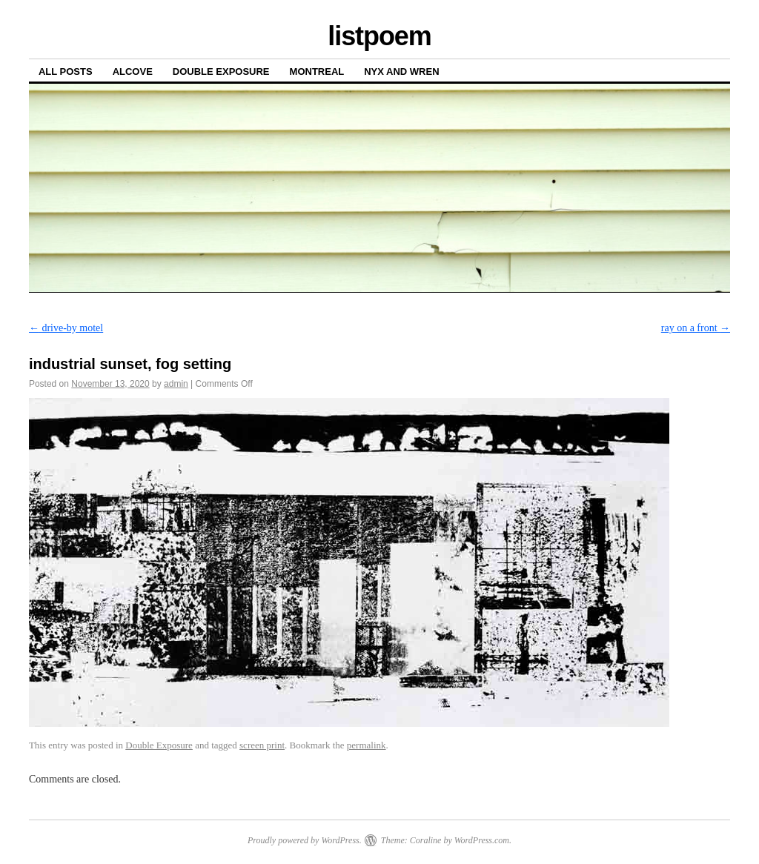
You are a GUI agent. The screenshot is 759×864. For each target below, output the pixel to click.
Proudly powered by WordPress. (305, 840)
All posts (66, 71)
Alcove (133, 71)
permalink (366, 745)
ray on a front (695, 327)
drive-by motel (66, 327)
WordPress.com (481, 840)
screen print (262, 745)
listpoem (379, 36)
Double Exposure (221, 71)
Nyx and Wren (401, 71)
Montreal (317, 71)
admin (176, 384)
